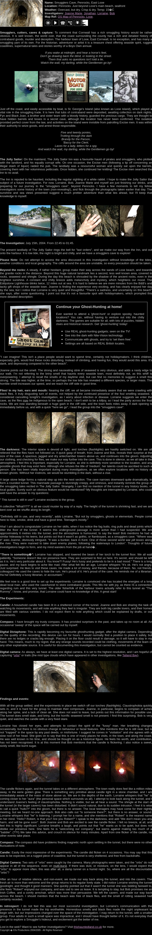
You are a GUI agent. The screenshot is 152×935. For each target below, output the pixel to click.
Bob (112, 13)
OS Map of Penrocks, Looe (75, 16)
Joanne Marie (73, 13)
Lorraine (102, 13)
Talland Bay (129, 655)
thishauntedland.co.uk (88, 927)
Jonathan (90, 13)
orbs (16, 655)
